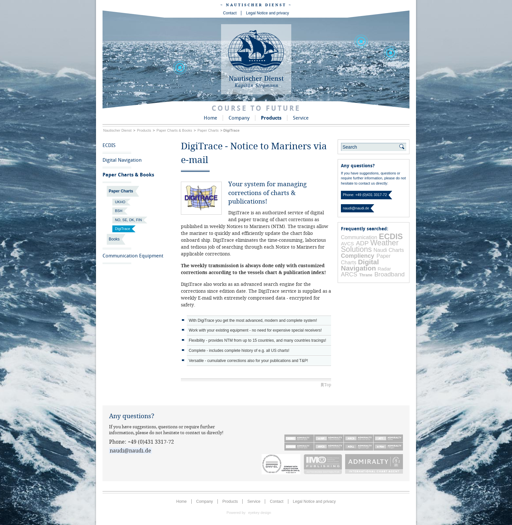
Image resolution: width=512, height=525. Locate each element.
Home (210, 118)
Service (301, 118)
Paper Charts (208, 130)
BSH (118, 211)
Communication (359, 237)
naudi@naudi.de (356, 208)
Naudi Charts (389, 250)
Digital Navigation (122, 160)
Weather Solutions (370, 245)
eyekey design (259, 513)
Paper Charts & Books (174, 130)
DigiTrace (122, 229)
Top (327, 385)
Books (114, 239)
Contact (229, 13)
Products (271, 118)
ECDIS (109, 145)
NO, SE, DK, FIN (128, 220)
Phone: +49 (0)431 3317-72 (365, 195)
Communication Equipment (133, 256)
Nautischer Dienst (117, 130)
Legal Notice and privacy (267, 13)
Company (239, 118)
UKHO (120, 202)
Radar (384, 268)
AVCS (347, 243)
